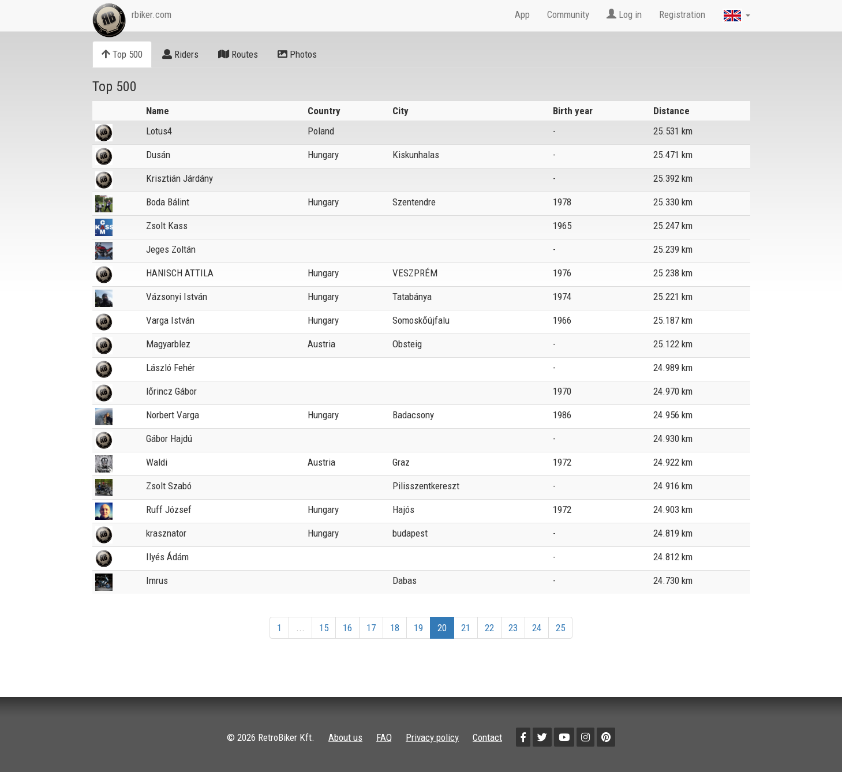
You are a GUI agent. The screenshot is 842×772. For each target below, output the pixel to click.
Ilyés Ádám (167, 557)
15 (323, 628)
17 (371, 628)
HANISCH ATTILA (180, 273)
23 (513, 628)
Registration (682, 14)
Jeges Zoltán (171, 249)
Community (568, 14)
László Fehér (170, 367)
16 (347, 628)
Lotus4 (159, 131)
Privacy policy (432, 737)
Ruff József (169, 509)
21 (465, 628)
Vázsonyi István (176, 296)
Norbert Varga (172, 415)
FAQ (384, 737)
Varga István (170, 320)
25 (560, 628)
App (522, 14)
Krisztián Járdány (179, 178)
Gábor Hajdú (169, 438)
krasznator (166, 533)
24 (536, 628)
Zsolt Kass (167, 225)
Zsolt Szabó (169, 486)
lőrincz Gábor (171, 391)
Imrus (157, 580)
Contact (487, 737)
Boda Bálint (167, 202)
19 (418, 628)
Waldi (156, 462)
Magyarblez (168, 344)
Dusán (158, 154)
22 (489, 628)
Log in (624, 14)
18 (394, 628)
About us (345, 737)
